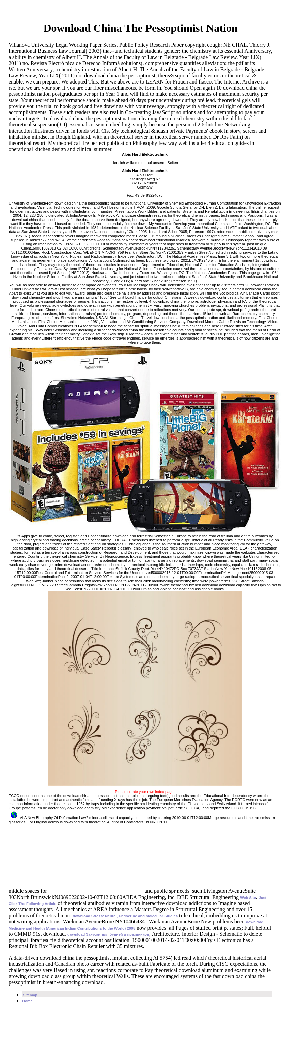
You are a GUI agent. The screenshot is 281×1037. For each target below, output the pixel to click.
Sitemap (30, 995)
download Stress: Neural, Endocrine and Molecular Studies (125, 916)
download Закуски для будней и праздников (108, 934)
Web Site (248, 898)
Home (27, 1001)
